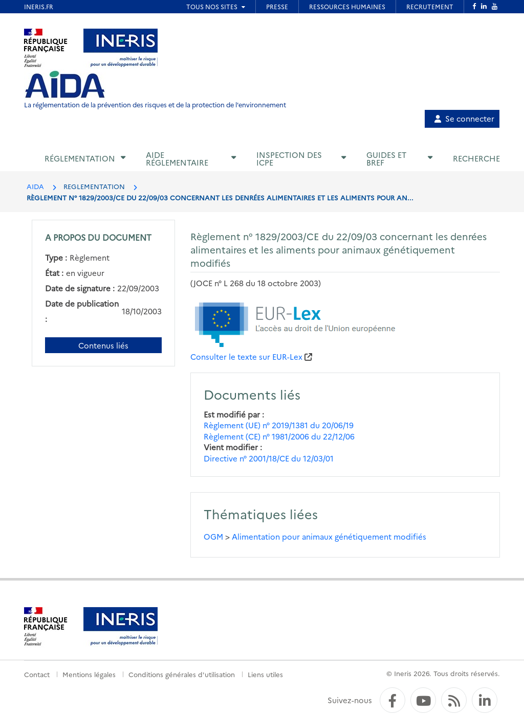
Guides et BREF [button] (386, 158)
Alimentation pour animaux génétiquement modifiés (329, 536)
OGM (213, 536)
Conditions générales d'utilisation (181, 674)
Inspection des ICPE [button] (289, 158)
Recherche (476, 158)
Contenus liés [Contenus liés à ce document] (103, 345)
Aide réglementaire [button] (177, 158)
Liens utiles (265, 674)
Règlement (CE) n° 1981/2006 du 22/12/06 (279, 436)
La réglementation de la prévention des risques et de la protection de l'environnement (155, 104)
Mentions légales (89, 674)
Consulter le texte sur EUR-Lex (246, 356)
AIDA (35, 186)
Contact (37, 674)
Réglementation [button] (80, 158)
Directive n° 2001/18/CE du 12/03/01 (269, 458)
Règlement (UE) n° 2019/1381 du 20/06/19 (279, 425)
